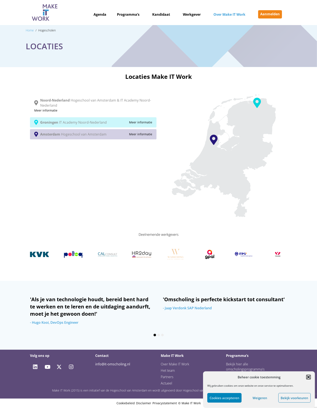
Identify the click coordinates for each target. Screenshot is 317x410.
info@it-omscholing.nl (112, 364)
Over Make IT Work (229, 14)
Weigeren (260, 398)
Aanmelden (270, 14)
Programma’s (128, 14)
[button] (308, 377)
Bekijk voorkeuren (294, 398)
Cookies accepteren (224, 398)
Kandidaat (161, 14)
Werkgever (192, 14)
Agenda (100, 14)
